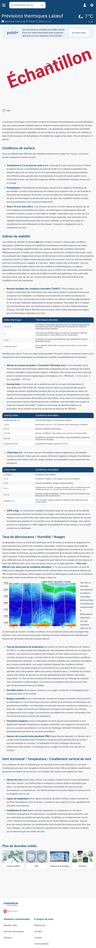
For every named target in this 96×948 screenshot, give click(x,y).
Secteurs (8, 936)
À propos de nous (43, 917)
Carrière (38, 930)
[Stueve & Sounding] (60, 859)
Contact (38, 936)
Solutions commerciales (17, 917)
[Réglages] (92, 5)
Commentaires (41, 942)
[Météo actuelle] (85, 18)
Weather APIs (10, 923)
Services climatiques (14, 930)
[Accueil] (11, 904)
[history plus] (83, 859)
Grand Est (9, 21)
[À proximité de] (42, 5)
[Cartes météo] (13, 859)
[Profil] (84, 5)
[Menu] (4, 5)
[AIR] (36, 859)
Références (39, 923)
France (18, 21)
